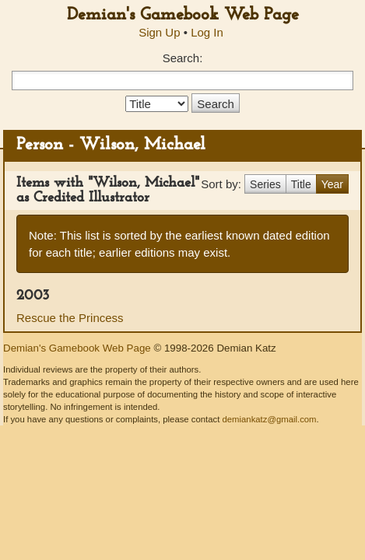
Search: (183, 58)
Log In (207, 32)
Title (301, 184)
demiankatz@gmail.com (269, 419)
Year (332, 184)
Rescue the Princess (70, 317)
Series (265, 184)
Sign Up (159, 32)
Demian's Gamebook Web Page (183, 15)
